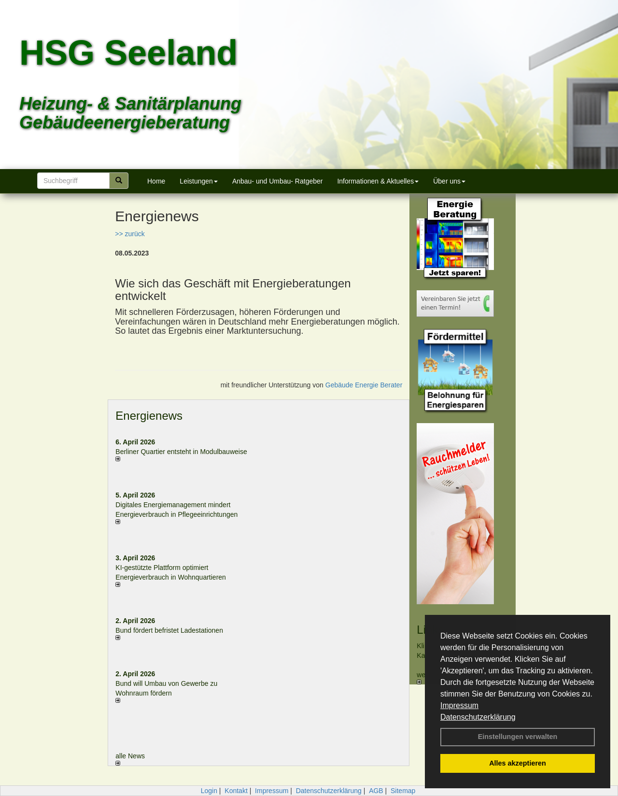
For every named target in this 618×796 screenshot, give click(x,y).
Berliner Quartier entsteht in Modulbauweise (181, 451)
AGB (376, 791)
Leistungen (199, 181)
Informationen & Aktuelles (378, 181)
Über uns (449, 181)
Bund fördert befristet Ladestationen (169, 630)
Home (156, 181)
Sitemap (403, 791)
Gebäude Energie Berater (364, 385)
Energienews (149, 415)
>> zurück (129, 234)
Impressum (459, 705)
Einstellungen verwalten (518, 736)
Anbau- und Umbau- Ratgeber (277, 181)
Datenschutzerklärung (478, 717)
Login (209, 791)
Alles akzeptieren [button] (517, 763)
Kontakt (236, 791)
